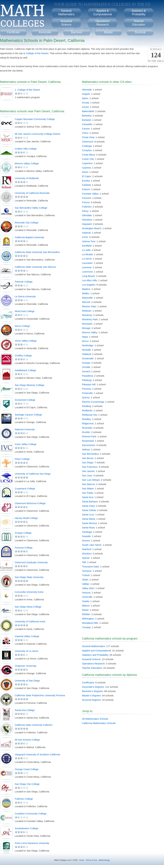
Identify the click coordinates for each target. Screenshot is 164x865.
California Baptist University (29, 237)
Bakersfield (88, 111)
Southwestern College (26, 828)
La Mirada (87, 254)
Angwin (86, 94)
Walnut (85, 605)
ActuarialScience (66, 22)
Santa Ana (87, 497)
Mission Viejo (89, 306)
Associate (45, 32)
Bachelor (76, 32)
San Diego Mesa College (28, 606)
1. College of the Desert (27, 89)
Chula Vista (88, 137)
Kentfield (86, 245)
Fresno (86, 202)
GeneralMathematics (66, 12)
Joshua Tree (88, 241)
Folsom (86, 189)
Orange (86, 362)
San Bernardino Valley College (31, 207)
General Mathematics (93, 646)
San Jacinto (88, 471)
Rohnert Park (89, 436)
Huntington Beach (91, 228)
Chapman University (25, 665)
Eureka (86, 180)
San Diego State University (29, 577)
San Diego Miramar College (29, 385)
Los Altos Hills (89, 280)
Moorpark (87, 323)
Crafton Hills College (26, 148)
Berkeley (86, 115)
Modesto (86, 310)
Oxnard (86, 371)
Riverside (87, 427)
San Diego (87, 462)
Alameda (86, 89)
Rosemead (88, 440)
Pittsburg (86, 380)
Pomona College (24, 547)
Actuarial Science (91, 659)
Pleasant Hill (88, 384)
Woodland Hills (90, 623)
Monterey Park (90, 319)
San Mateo (88, 488)
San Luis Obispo (91, 479)
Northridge (87, 345)
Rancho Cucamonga (93, 401)
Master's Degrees (91, 695)
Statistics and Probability (95, 654)
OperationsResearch (102, 22)
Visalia (85, 601)
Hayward (86, 224)
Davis (85, 172)
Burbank (86, 120)
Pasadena (87, 375)
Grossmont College (25, 399)
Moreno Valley (89, 332)
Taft (84, 562)
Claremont (87, 141)
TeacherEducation (138, 22)
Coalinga (86, 146)
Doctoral (140, 32)
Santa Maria (88, 518)
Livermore (87, 271)
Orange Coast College (26, 769)
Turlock (86, 575)
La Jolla (86, 250)
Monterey (87, 315)
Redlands (87, 410)
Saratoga (87, 531)
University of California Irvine (30, 621)
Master (108, 32)
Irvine (85, 237)
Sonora (86, 540)
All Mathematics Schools (95, 718)
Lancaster (87, 263)
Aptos (85, 98)
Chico (85, 133)
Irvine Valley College (26, 444)
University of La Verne (26, 651)
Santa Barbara (90, 501)
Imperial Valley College (27, 636)
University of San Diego (27, 680)
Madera (86, 289)
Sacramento (88, 445)
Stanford (86, 549)
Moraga (86, 328)
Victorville (87, 597)
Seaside (86, 536)
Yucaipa (86, 627)
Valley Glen (88, 588)
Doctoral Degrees (91, 699)
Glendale (87, 215)
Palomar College (24, 281)
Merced (86, 302)
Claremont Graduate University (31, 562)
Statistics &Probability (138, 12)
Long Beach (88, 276)
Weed (85, 610)
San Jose (87, 475)
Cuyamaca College (25, 488)
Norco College (22, 326)
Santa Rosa (88, 527)
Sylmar (86, 557)
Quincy (86, 397)
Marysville (87, 297)
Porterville (87, 393)
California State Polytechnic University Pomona (40, 695)
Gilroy (85, 211)
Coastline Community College (30, 813)
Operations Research (93, 663)
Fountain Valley (90, 193)
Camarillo (87, 124)
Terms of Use (91, 860)
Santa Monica (89, 523)
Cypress (86, 167)
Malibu (85, 293)
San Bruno (87, 458)
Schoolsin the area (156, 55)
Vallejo (85, 584)
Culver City (88, 159)
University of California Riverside (32, 193)
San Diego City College (27, 784)
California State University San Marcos (35, 266)
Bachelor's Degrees (92, 691)
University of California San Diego (33, 473)
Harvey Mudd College (26, 518)
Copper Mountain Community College (35, 119)
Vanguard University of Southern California (37, 754)
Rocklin (86, 432)
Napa (85, 336)
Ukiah (85, 579)
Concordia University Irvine (29, 592)
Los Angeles (88, 284)
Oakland (86, 354)
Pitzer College (22, 459)
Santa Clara (88, 505)
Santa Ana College (25, 710)
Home (81, 860)
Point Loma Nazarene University (32, 843)
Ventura (86, 592)
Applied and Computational (96, 650)
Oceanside (88, 358)
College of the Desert (37, 53)
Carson (86, 128)
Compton (87, 150)
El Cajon (86, 176)
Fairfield (86, 185)
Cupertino (87, 163)
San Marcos (88, 484)
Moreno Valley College (27, 163)
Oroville (86, 367)
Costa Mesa (88, 154)
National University (25, 429)
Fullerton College (24, 798)
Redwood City (89, 414)
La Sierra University (25, 296)
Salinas (86, 449)
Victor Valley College (26, 340)
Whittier (86, 614)
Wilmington (88, 618)
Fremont (86, 198)
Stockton (86, 553)
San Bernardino (90, 453)
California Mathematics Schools (99, 723)
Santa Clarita (89, 510)
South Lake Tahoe (91, 544)
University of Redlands (27, 178)
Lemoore (86, 267)
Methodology (104, 860)
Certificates (88, 682)
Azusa (85, 107)
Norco (85, 341)
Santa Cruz (88, 514)
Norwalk (86, 349)
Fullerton (86, 206)
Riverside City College (26, 222)
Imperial (86, 232)
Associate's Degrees (93, 686)
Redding (86, 406)
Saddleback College (25, 370)
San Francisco (89, 466)
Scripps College (23, 532)
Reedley (86, 419)
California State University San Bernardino (37, 252)
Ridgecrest (88, 423)
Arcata (85, 102)
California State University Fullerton (33, 725)
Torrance (86, 570)
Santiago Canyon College (28, 414)
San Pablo (87, 492)
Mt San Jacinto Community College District (37, 133)
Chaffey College (23, 355)
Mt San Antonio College (27, 739)
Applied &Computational (102, 12)
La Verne (87, 258)
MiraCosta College (24, 311)
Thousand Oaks (90, 566)
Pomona (86, 388)
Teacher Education (92, 667)
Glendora (87, 219)
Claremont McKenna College (30, 503)
